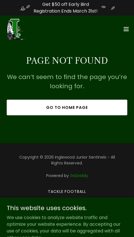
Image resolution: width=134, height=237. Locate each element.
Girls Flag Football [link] (67, 207)
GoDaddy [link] (79, 175)
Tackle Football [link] (67, 191)
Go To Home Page (67, 107)
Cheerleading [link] (67, 199)
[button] (126, 29)
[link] (15, 29)
